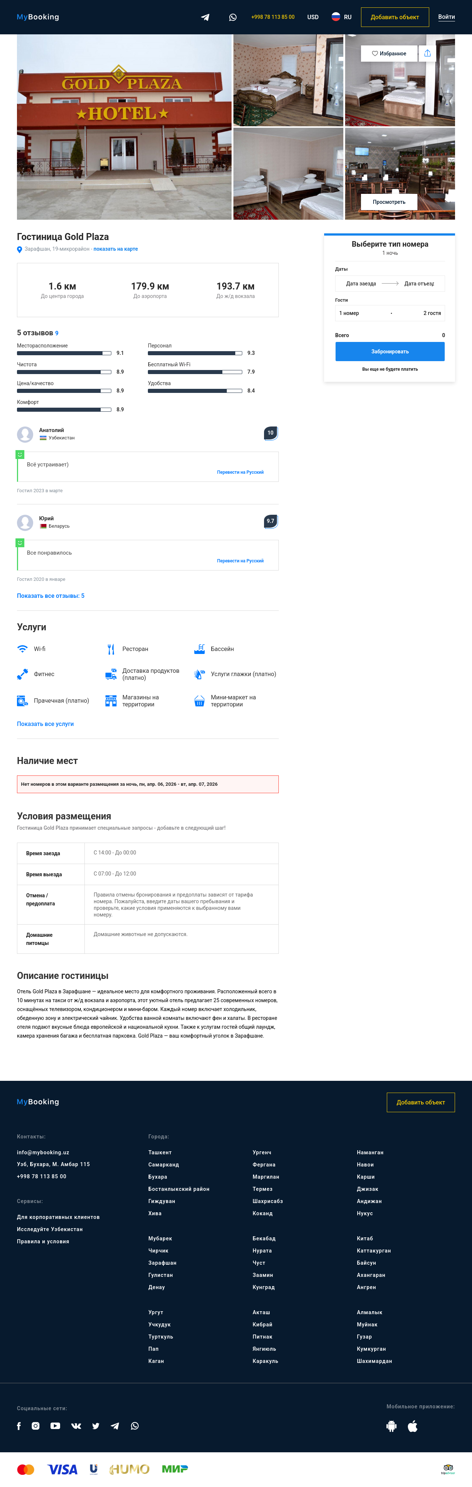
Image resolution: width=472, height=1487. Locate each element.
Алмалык (370, 1312)
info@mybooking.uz (43, 1152)
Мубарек (160, 1238)
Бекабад (264, 1238)
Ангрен (366, 1287)
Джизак (368, 1189)
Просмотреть (389, 202)
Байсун (366, 1263)
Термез (263, 1189)
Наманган (370, 1152)
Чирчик (158, 1251)
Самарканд (163, 1165)
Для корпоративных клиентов (58, 1217)
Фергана (264, 1165)
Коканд (263, 1213)
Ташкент (160, 1152)
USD (313, 17)
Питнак (263, 1337)
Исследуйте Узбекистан (50, 1229)
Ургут (155, 1312)
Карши (366, 1177)
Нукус (365, 1213)
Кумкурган (371, 1349)
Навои (365, 1165)
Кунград (264, 1287)
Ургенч (262, 1152)
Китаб (365, 1238)
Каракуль (265, 1361)
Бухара (157, 1177)
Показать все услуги (45, 723)
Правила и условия (43, 1241)
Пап (153, 1349)
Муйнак (367, 1324)
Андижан (369, 1201)
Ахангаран (371, 1275)
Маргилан (266, 1177)
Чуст (259, 1263)
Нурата (262, 1251)
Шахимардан (374, 1361)
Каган (156, 1361)
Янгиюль (264, 1349)
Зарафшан (162, 1263)
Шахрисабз (268, 1201)
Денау (156, 1287)
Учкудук (159, 1324)
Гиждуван (161, 1201)
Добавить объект (395, 17)
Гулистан (160, 1275)
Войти (446, 16)
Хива (155, 1213)
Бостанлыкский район (178, 1189)
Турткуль (160, 1337)
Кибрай (263, 1324)
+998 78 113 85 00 (273, 17)
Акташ (261, 1312)
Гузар (364, 1337)
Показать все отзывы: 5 (50, 595)
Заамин (263, 1275)
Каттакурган (374, 1251)
